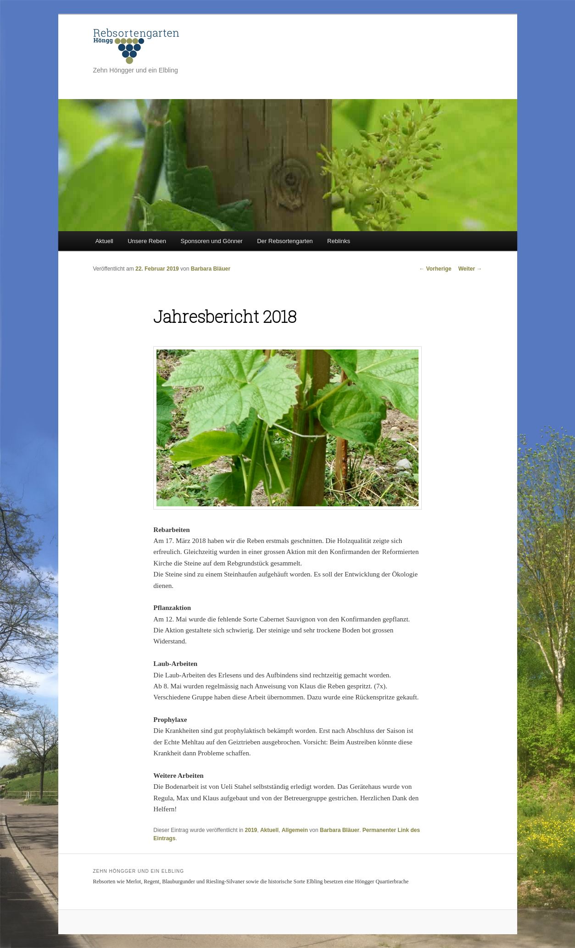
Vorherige (435, 269)
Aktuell (104, 241)
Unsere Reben (147, 241)
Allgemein (295, 830)
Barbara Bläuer (210, 269)
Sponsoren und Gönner (212, 241)
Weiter (470, 269)
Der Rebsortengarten (285, 241)
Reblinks (338, 241)
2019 (251, 830)
